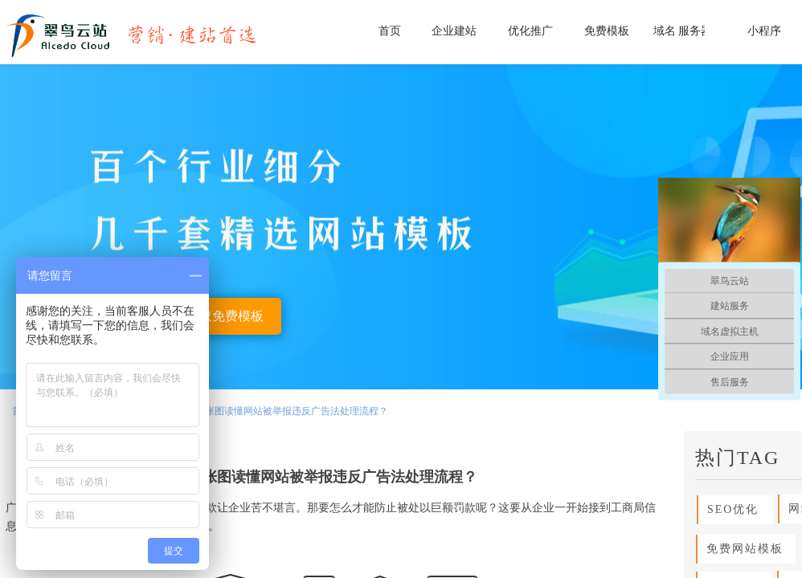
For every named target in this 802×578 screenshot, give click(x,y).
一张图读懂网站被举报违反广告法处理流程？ (291, 411)
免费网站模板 (741, 549)
